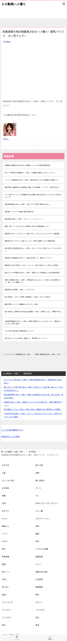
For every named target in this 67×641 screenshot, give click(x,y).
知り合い (5, 587)
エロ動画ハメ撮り (13, 4)
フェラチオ (6, 617)
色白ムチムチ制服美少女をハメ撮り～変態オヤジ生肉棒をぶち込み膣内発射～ (33, 273)
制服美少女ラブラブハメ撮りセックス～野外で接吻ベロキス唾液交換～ (30, 241)
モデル (4, 541)
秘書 (4, 496)
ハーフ (4, 534)
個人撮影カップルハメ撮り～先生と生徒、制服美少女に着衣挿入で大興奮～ (32, 409)
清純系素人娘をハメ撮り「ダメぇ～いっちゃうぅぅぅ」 (25, 219)
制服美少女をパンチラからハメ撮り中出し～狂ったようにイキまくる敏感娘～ (33, 234)
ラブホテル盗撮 (42, 549)
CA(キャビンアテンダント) (47, 503)
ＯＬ (37, 496)
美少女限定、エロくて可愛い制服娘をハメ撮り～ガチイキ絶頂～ (28, 297)
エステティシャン (43, 519)
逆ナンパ (5, 572)
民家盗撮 (5, 557)
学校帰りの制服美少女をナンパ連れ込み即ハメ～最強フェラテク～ (29, 258)
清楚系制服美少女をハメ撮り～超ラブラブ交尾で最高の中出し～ (28, 204)
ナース (38, 488)
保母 (37, 526)
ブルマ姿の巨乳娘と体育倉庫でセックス (19, 331)
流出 (4, 625)
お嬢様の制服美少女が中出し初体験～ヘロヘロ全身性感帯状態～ (28, 165)
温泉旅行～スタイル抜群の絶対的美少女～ (20, 212)
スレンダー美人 (8, 480)
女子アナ (5, 511)
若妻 (37, 473)
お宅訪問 (39, 579)
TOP (13, 452)
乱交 (37, 617)
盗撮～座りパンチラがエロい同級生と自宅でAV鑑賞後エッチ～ (27, 226)
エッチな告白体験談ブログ (12, 430)
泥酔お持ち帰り (42, 572)
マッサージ (6, 610)
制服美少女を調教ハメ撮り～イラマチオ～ (20, 290)
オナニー (39, 602)
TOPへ (50, 638)
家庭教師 (39, 587)
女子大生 (5, 465)
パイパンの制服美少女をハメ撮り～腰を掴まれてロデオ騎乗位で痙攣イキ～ (32, 180)
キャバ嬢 (39, 511)
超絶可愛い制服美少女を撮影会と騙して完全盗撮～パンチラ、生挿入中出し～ (33, 187)
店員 (4, 503)
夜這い (4, 595)
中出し (4, 579)
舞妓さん (5, 526)
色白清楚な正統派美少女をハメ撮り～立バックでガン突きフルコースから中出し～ (33, 249)
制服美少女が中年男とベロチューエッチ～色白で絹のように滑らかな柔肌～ (32, 265)
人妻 (4, 473)
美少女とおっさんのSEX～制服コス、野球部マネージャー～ (26, 338)
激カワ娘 (39, 465)
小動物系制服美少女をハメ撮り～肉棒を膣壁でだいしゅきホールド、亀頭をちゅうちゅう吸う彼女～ (33, 322)
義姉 (37, 534)
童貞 (37, 625)
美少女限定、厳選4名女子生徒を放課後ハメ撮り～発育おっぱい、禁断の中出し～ (33, 313)
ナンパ (38, 564)
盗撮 (4, 564)
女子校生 (7, 42)
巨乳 (37, 541)
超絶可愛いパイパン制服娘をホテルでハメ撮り (21, 304)
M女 (3, 549)
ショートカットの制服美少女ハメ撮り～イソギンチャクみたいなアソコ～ (19, 354)
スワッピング (7, 602)
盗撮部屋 (39, 557)
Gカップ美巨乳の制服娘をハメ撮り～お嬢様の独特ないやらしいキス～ (30, 173)
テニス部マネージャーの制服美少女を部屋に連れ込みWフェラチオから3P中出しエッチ (33, 196)
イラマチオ (40, 610)
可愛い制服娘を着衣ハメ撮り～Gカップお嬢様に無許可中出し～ (50, 354)
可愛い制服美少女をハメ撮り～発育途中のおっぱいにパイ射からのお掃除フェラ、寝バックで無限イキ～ (33, 281)
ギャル (4, 519)
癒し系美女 (40, 480)
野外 (37, 595)
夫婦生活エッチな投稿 (10, 436)
